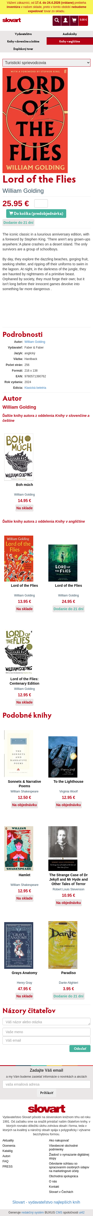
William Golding (23, 190)
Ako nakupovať (59, 1140)
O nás (53, 1181)
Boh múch (24, 485)
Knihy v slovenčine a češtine (23, 41)
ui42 (82, 1212)
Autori (6, 1156)
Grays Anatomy (24, 973)
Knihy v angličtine (69, 41)
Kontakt (54, 1186)
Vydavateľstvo (23, 34)
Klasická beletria (35, 388)
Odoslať (80, 1048)
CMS (59, 1212)
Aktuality (8, 1140)
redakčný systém (33, 1212)
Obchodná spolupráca (63, 1176)
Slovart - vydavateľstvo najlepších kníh (46, 1202)
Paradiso (68, 973)
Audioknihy (70, 34)
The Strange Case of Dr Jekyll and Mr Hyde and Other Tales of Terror (68, 879)
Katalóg (7, 1151)
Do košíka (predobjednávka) (36, 213)
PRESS (7, 1166)
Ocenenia (8, 1145)
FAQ (5, 1161)
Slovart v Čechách (61, 1192)
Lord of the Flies (24, 586)
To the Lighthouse (68, 782)
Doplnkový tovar (23, 49)
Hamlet (24, 875)
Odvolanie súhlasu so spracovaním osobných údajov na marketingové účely (69, 1167)
